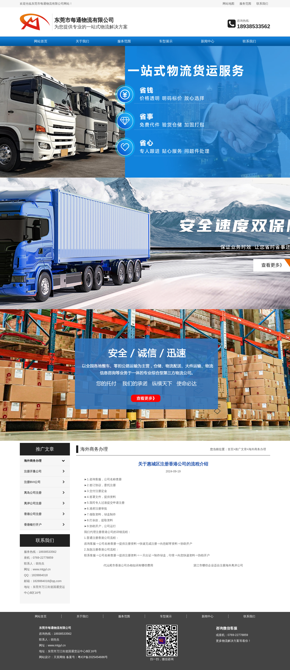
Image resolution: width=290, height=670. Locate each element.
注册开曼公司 (33, 471)
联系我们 (262, 3)
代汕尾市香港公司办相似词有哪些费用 (128, 565)
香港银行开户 (33, 524)
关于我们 (82, 41)
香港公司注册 (33, 514)
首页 (230, 449)
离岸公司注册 (33, 503)
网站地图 (228, 3)
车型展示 (166, 41)
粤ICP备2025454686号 (93, 657)
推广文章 (241, 449)
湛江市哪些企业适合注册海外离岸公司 (218, 565)
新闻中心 (207, 41)
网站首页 (40, 41)
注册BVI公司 (32, 482)
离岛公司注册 (33, 492)
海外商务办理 (33, 460)
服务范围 (245, 3)
